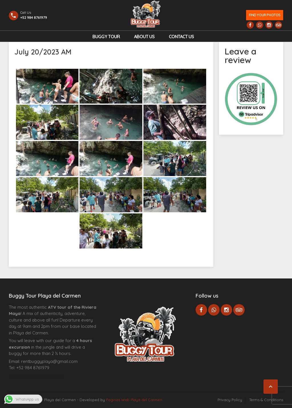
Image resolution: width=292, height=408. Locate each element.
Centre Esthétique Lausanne (41, 376)
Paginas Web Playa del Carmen (134, 399)
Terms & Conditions (266, 399)
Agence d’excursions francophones (20, 376)
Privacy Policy (230, 399)
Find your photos (265, 15)
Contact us (181, 36)
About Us (144, 36)
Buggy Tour (106, 36)
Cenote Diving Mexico (57, 376)
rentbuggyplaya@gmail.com (49, 361)
